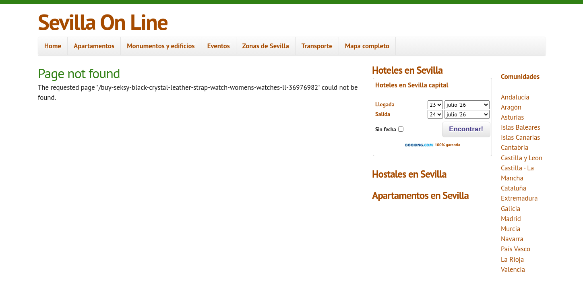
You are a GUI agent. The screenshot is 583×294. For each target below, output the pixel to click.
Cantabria (514, 147)
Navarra (512, 238)
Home (52, 45)
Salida (382, 114)
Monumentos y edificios (158, 46)
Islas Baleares (520, 127)
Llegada (385, 104)
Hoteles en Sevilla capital (411, 85)
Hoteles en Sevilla (407, 70)
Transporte (314, 46)
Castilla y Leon (521, 157)
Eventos (216, 46)
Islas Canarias (520, 137)
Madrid (511, 218)
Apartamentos (94, 45)
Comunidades (520, 76)
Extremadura (519, 198)
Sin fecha (385, 129)
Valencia (513, 269)
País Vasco (515, 248)
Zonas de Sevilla (263, 46)
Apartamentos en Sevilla (420, 195)
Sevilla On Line (102, 21)
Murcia (510, 228)
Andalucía (515, 97)
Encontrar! (466, 129)
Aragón (511, 107)
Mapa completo (367, 45)
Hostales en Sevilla (409, 173)
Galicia (510, 208)
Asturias (512, 117)
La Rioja (512, 259)
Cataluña (513, 188)
